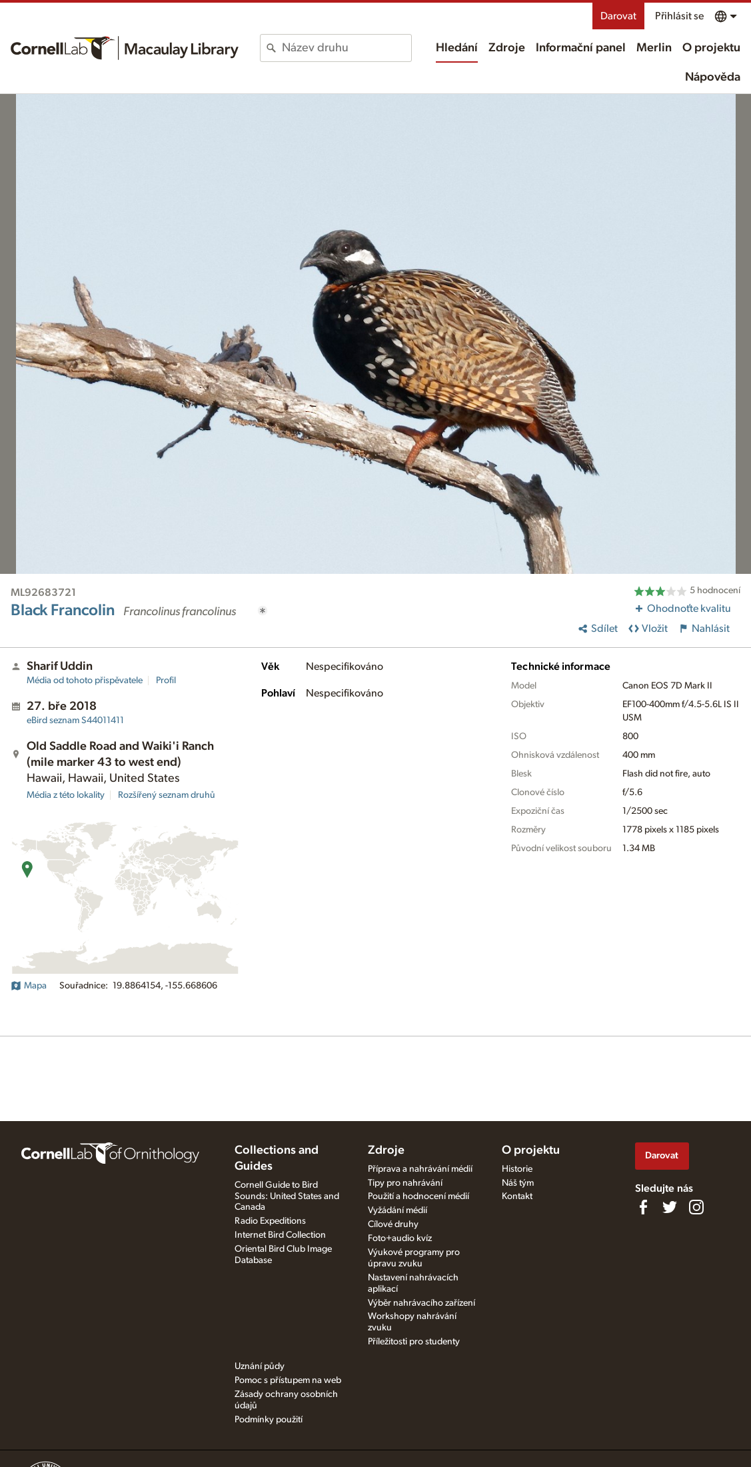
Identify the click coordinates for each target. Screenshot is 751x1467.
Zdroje (506, 48)
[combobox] (346, 48)
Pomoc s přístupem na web (288, 1380)
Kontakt (517, 1196)
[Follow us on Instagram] (696, 1207)
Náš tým (518, 1183)
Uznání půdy (260, 1366)
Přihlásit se (679, 16)
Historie (517, 1169)
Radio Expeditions (270, 1221)
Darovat (618, 16)
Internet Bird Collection (280, 1235)
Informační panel (581, 48)
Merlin (654, 48)
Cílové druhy (393, 1224)
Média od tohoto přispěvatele (85, 680)
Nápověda (712, 77)
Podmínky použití (269, 1419)
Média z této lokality (66, 795)
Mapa (29, 985)
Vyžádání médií (397, 1210)
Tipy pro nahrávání (405, 1183)
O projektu (711, 48)
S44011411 (75, 720)
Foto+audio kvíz (400, 1238)
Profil (166, 680)
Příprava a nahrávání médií (420, 1169)
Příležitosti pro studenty (414, 1341)
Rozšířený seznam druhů (166, 795)
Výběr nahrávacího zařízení (421, 1303)
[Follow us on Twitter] (670, 1207)
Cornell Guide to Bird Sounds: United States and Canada (287, 1196)
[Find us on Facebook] (643, 1207)
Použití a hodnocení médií (418, 1196)
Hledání (457, 48)
